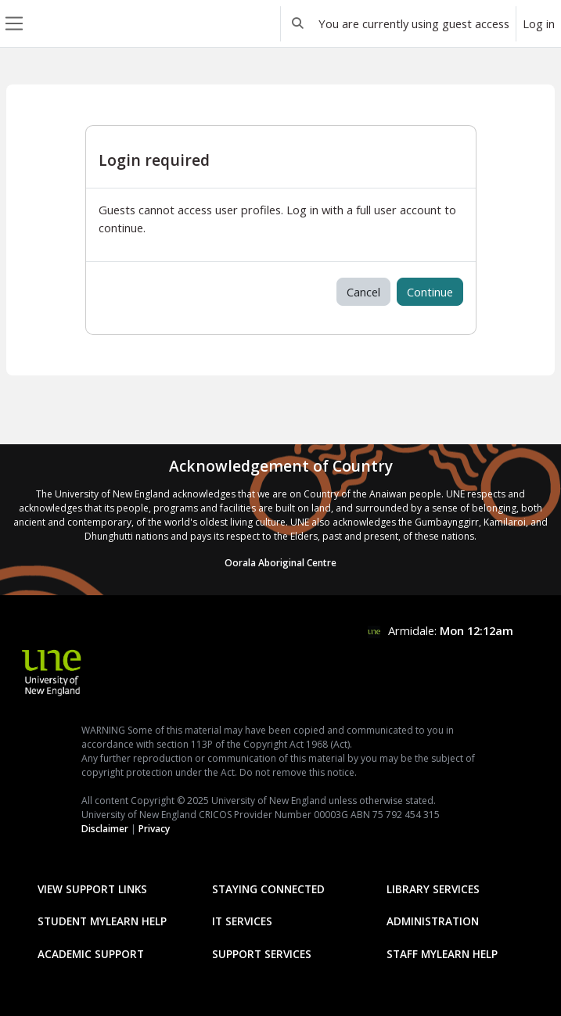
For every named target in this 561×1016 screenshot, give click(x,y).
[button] (298, 23)
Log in (539, 23)
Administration (433, 921)
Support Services (261, 953)
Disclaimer (104, 828)
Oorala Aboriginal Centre (280, 562)
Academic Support (91, 953)
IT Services (242, 921)
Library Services (433, 888)
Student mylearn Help (102, 921)
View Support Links (92, 888)
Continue (430, 292)
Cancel (363, 292)
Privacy (154, 828)
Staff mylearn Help (442, 953)
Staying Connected (268, 888)
